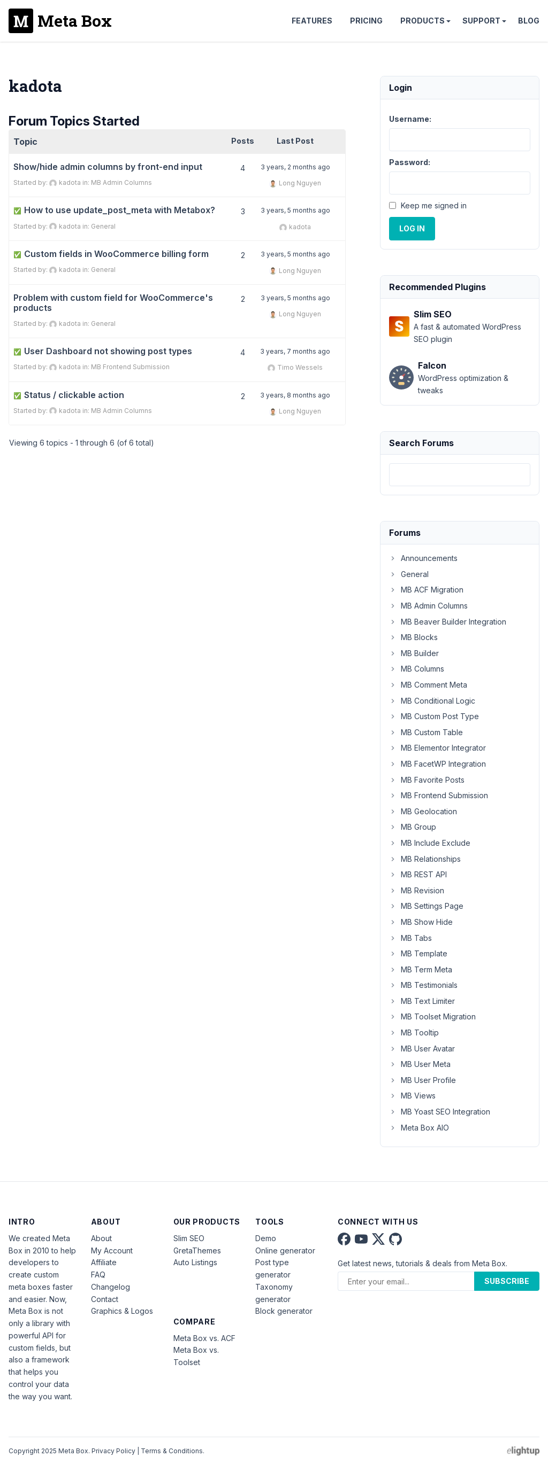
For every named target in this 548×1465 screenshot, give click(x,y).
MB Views (412, 1095)
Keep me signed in (434, 205)
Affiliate (104, 1262)
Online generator (285, 1250)
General (103, 226)
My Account (112, 1250)
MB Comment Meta (428, 684)
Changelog (110, 1286)
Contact (104, 1299)
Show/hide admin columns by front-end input (107, 167)
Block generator (284, 1310)
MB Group (412, 826)
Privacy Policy (113, 1451)
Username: (410, 118)
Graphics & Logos (122, 1310)
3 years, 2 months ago (295, 167)
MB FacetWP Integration (437, 763)
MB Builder (414, 653)
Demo (265, 1238)
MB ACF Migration (426, 589)
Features (312, 20)
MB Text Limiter (422, 1001)
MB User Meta (420, 1064)
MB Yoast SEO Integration (439, 1111)
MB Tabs (410, 937)
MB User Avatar (422, 1048)
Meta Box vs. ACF (204, 1338)
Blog (528, 20)
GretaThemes (197, 1250)
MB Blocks (413, 637)
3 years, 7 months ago (295, 351)
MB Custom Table (426, 732)
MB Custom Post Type (434, 716)
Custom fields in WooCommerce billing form (111, 254)
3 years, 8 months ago (295, 395)
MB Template (418, 953)
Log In (412, 228)
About (101, 1238)
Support (481, 20)
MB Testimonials (423, 984)
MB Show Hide (421, 921)
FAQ (98, 1274)
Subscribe (506, 1280)
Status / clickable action (68, 395)
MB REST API (418, 874)
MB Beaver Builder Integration (447, 621)
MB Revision (416, 890)
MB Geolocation (423, 811)
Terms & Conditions (172, 1451)
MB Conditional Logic (432, 700)
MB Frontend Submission (130, 367)
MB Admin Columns (121, 182)
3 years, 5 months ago (295, 210)
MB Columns (416, 668)
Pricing (366, 20)
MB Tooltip (414, 1032)
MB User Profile (422, 1080)
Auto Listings (195, 1262)
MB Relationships (425, 858)
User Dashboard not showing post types (102, 351)
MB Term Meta (420, 969)
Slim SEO (188, 1238)
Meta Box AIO (419, 1127)
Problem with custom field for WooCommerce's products (113, 303)
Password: (409, 162)
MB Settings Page (426, 905)
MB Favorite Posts (427, 779)
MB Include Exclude (429, 842)
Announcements (423, 558)
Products (422, 20)
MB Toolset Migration (432, 1016)
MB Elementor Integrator (437, 747)
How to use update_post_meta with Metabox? (114, 210)
